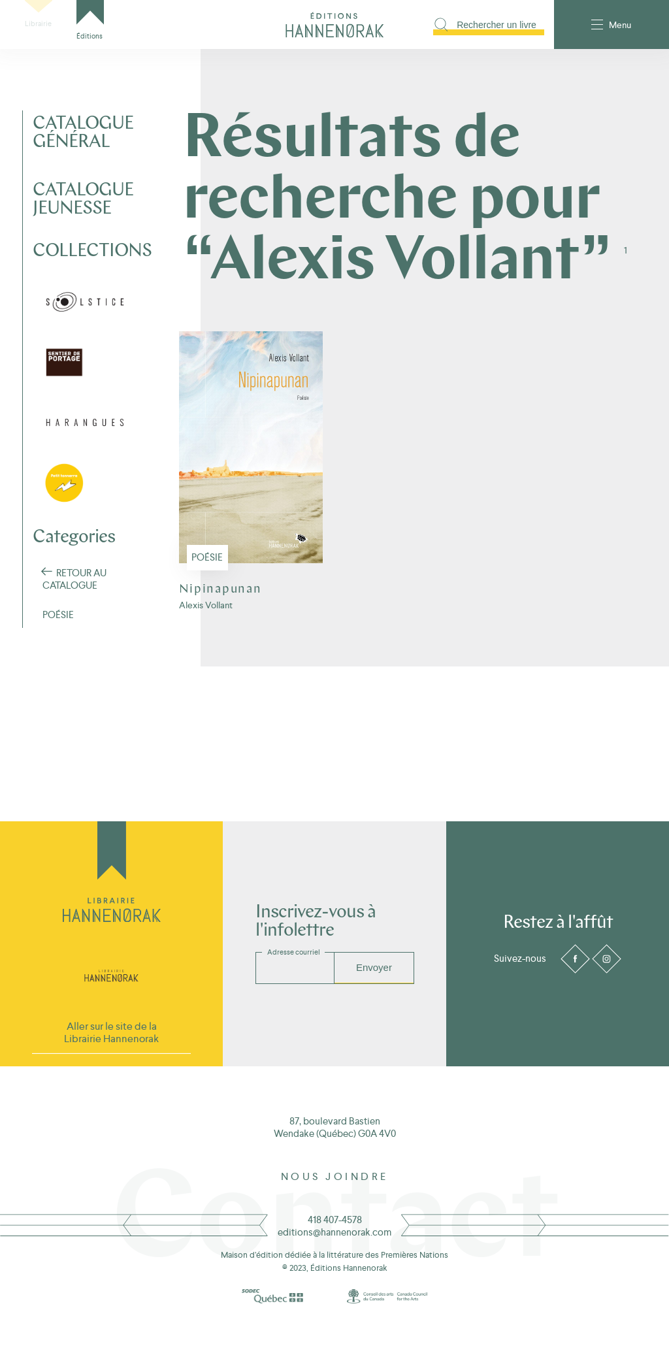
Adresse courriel (293, 952)
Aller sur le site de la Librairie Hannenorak (111, 1032)
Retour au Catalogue (74, 579)
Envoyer (374, 967)
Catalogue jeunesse (83, 200)
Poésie (207, 601)
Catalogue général (83, 133)
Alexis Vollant (206, 649)
